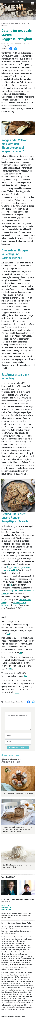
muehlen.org (6, 907)
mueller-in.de (6, 910)
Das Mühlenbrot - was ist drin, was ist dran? (18, 794)
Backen (18, 702)
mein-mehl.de (20, 1)
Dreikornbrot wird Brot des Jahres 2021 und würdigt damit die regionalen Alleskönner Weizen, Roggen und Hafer (17, 829)
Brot (22, 702)
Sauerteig (7, 702)
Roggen (13, 702)
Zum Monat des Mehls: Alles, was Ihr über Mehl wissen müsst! (17, 866)
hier (10, 585)
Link (8, 633)
